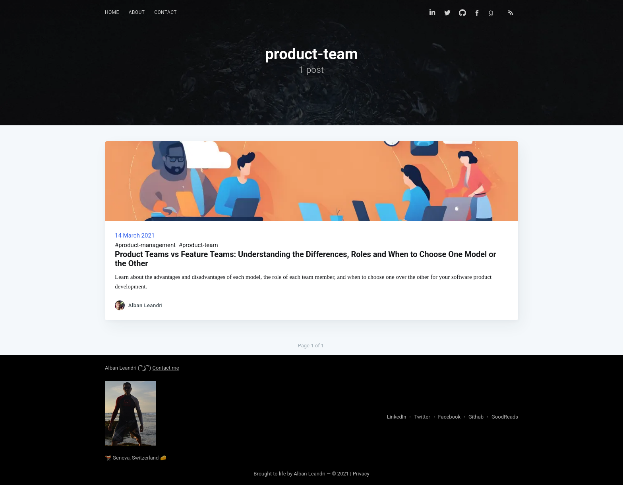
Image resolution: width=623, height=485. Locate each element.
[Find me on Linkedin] (432, 12)
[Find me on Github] (462, 12)
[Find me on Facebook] (477, 13)
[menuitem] (112, 12)
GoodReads (504, 417)
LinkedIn (396, 417)
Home (112, 12)
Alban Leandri (120, 368)
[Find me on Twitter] (447, 12)
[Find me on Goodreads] (493, 12)
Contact (165, 12)
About (137, 12)
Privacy (361, 474)
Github (476, 417)
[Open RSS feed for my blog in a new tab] (510, 12)
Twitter (422, 417)
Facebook (449, 417)
